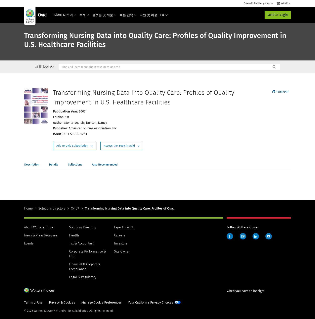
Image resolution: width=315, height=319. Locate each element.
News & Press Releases (40, 235)
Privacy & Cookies (62, 302)
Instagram (243, 236)
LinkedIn (256, 236)
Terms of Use (33, 302)
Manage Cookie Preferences (101, 302)
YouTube (268, 236)
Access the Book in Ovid (122, 146)
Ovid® (75, 208)
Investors (120, 243)
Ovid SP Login (278, 15)
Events (28, 243)
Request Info (74, 146)
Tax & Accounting (81, 243)
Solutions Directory (51, 208)
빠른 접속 (128, 15)
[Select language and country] (284, 3)
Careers (119, 235)
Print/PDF (280, 92)
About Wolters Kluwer (39, 227)
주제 (84, 15)
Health (74, 235)
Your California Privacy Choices (150, 302)
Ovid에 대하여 (64, 15)
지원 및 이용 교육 (154, 15)
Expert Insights (124, 227)
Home (28, 208)
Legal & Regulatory (82, 277)
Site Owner (122, 251)
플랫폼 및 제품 (104, 15)
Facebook (230, 236)
